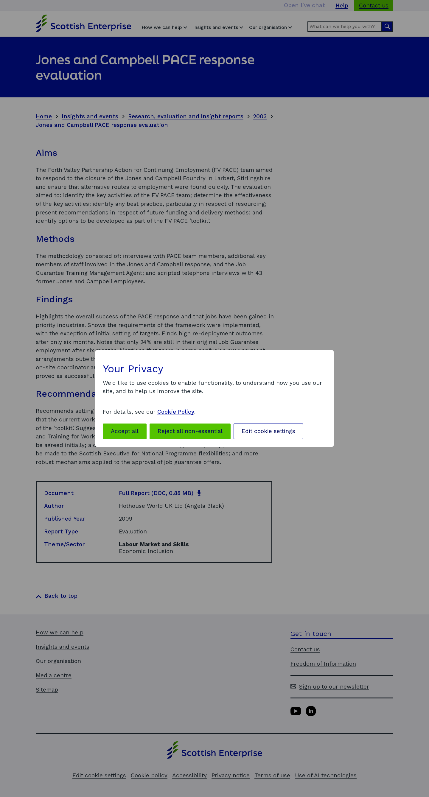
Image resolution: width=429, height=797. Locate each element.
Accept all (125, 431)
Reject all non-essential (190, 431)
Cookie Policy (175, 411)
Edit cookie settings (268, 431)
